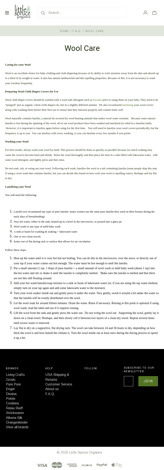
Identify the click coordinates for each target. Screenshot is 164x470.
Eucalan (97, 99)
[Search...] (82, 13)
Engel (10, 389)
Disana (11, 394)
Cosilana (12, 403)
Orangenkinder (17, 422)
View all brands (17, 427)
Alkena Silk (14, 418)
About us (52, 389)
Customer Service (58, 384)
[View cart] (154, 12)
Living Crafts (15, 375)
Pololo (10, 398)
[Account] (145, 12)
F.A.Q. (77, 31)
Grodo (10, 379)
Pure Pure (13, 384)
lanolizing (127, 104)
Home (64, 31)
